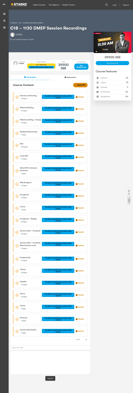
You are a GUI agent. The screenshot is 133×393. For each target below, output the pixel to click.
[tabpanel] (50, 212)
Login (115, 5)
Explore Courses (39, 5)
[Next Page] (86, 339)
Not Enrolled (41, 64)
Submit (50, 378)
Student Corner (68, 5)
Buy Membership (81, 66)
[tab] (30, 77)
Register (126, 5)
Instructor (22, 62)
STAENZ (19, 35)
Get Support (53, 5)
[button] (129, 196)
